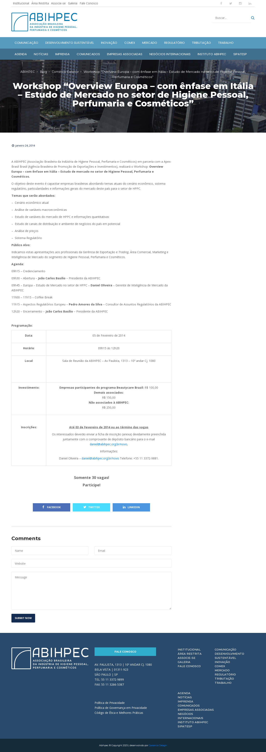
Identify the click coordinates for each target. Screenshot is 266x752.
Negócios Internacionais (190, 716)
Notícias (185, 697)
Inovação (222, 662)
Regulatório (225, 674)
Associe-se (58, 3)
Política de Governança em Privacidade (121, 708)
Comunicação (225, 649)
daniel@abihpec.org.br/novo (108, 444)
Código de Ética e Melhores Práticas (119, 713)
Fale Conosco (89, 3)
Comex (220, 666)
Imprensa (185, 701)
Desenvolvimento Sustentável (229, 655)
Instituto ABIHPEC (193, 722)
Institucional (21, 3)
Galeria (72, 3)
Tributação (224, 678)
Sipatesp (185, 726)
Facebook (51, 507)
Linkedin (131, 507)
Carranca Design (158, 745)
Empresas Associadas (196, 709)
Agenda (184, 693)
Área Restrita (40, 3)
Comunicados (189, 705)
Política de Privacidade (110, 703)
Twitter (91, 507)
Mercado (222, 670)
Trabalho (223, 682)
